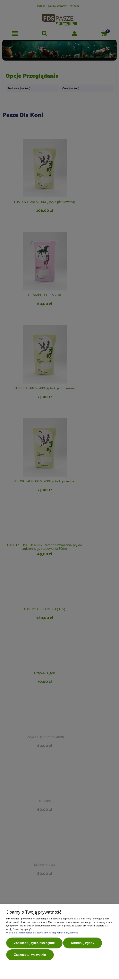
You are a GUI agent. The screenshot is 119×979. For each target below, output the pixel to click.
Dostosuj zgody (82, 944)
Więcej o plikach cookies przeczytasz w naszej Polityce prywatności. (42, 933)
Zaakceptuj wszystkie (30, 954)
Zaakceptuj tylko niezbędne (34, 944)
